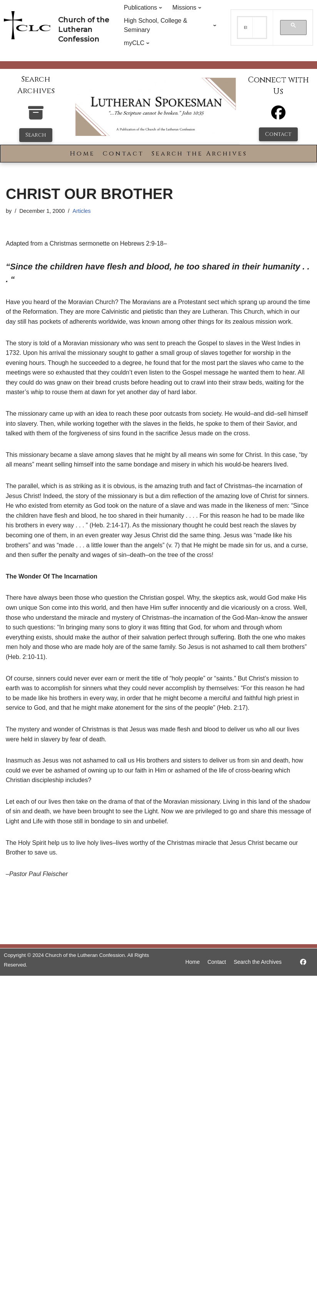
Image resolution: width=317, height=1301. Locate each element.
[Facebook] (278, 116)
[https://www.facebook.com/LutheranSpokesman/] (303, 962)
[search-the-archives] (35, 116)
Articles (82, 211)
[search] (245, 27)
